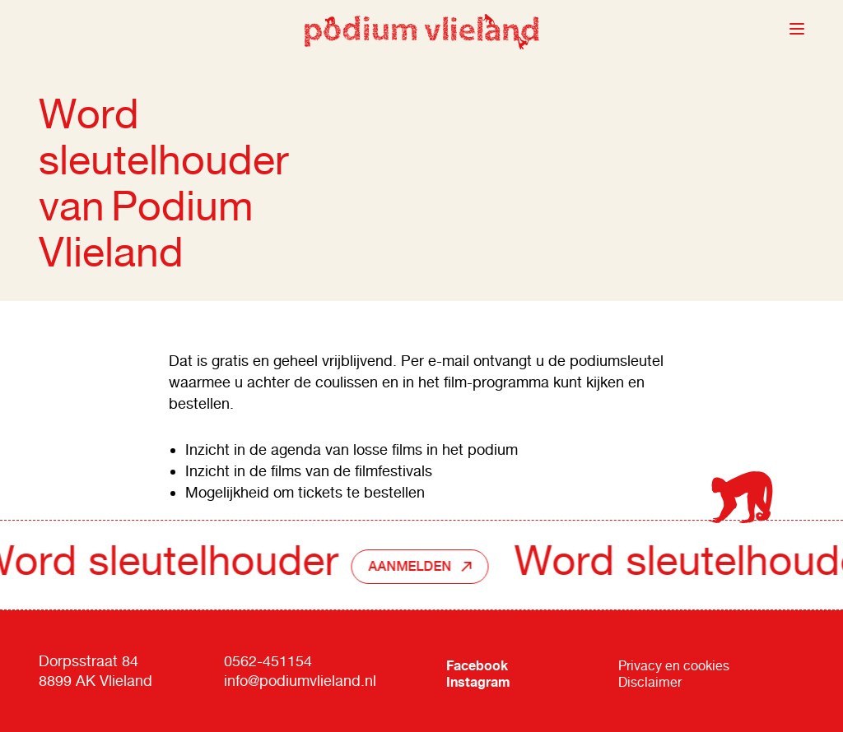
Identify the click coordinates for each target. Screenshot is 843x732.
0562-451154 (268, 660)
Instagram (478, 682)
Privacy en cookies (673, 666)
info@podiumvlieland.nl (300, 680)
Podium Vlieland (421, 28)
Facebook (477, 665)
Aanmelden (413, 566)
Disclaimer (650, 682)
